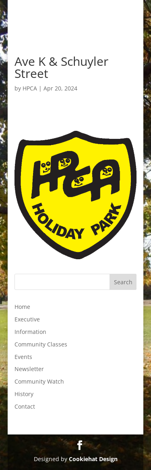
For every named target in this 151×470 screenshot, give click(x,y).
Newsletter (29, 369)
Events (23, 357)
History (23, 394)
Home (22, 307)
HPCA (30, 88)
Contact (24, 406)
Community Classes (40, 344)
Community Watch (39, 381)
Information (30, 332)
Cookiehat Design (93, 459)
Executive (27, 319)
